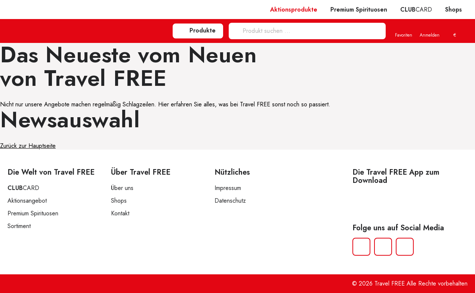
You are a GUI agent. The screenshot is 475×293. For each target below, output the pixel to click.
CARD (416, 9)
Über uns (122, 188)
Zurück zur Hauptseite (28, 145)
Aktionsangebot (27, 200)
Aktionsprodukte (293, 9)
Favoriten (403, 31)
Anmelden (429, 31)
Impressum (228, 188)
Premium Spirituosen (358, 9)
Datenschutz (230, 200)
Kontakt (120, 213)
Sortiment (19, 226)
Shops (453, 9)
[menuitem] (454, 31)
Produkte (198, 30)
